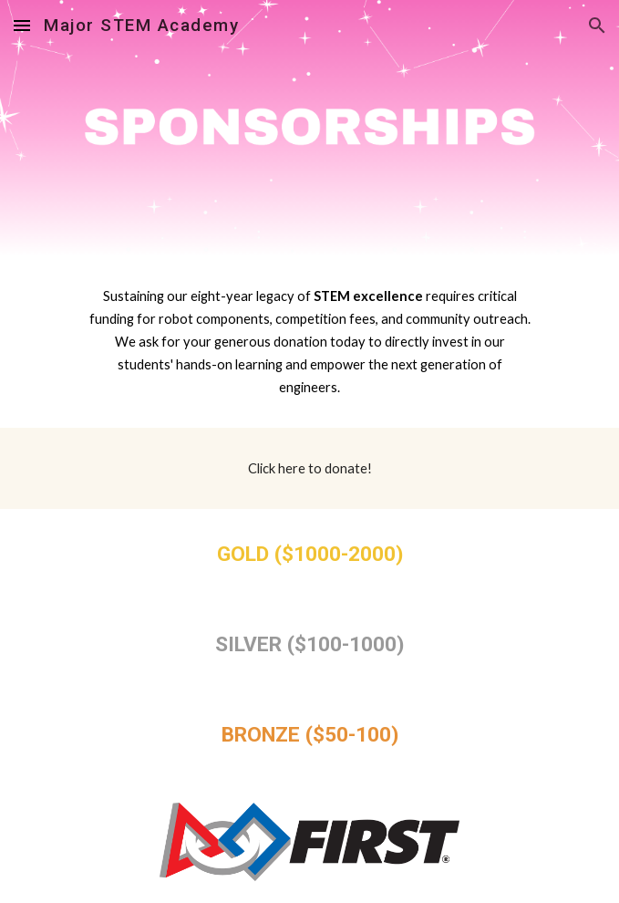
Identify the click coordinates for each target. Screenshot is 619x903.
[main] (309, 341)
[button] (22, 25)
